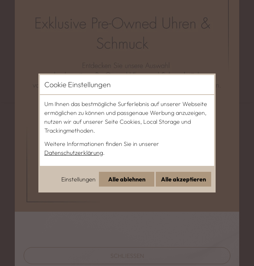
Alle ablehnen (126, 179)
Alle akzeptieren (183, 179)
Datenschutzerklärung (73, 152)
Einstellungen (78, 179)
